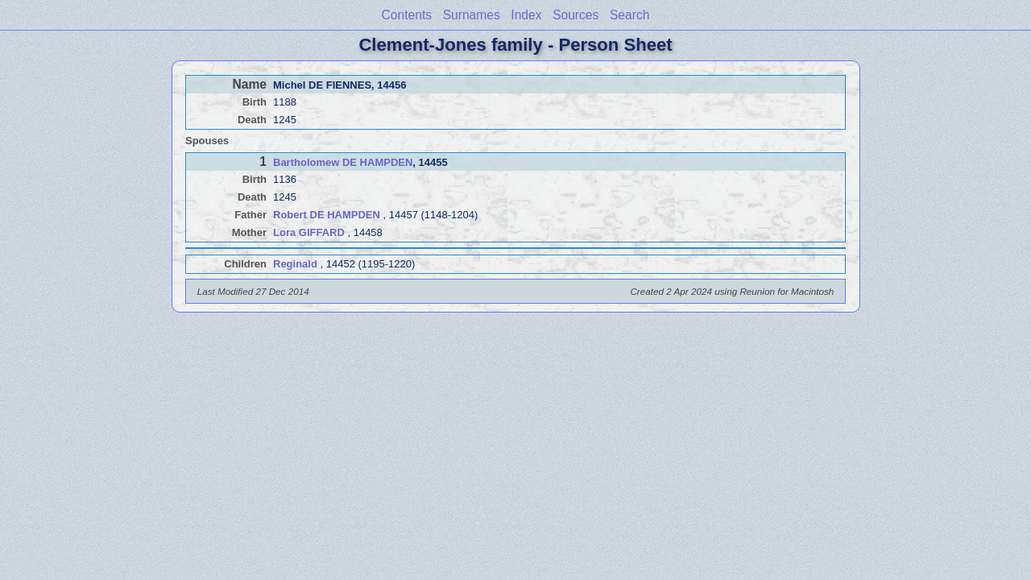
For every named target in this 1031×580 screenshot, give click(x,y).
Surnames (471, 15)
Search (629, 15)
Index (526, 15)
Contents (407, 15)
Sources (575, 15)
